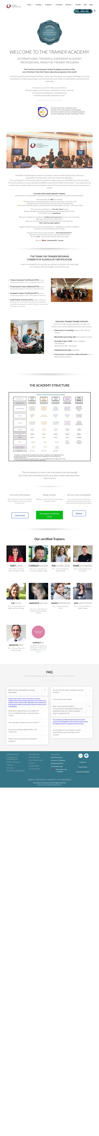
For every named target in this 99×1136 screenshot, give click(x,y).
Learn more (20, 515)
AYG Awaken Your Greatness (60, 770)
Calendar (78, 4)
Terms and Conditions (83, 772)
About (29, 4)
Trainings (38, 4)
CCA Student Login (57, 766)
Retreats (68, 4)
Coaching (59, 4)
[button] (45, 690)
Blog (91, 4)
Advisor (79, 513)
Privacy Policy (82, 767)
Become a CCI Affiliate (58, 760)
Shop (85, 4)
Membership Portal (57, 763)
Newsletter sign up (57, 757)
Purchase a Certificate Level (49, 515)
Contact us (82, 762)
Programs (48, 4)
